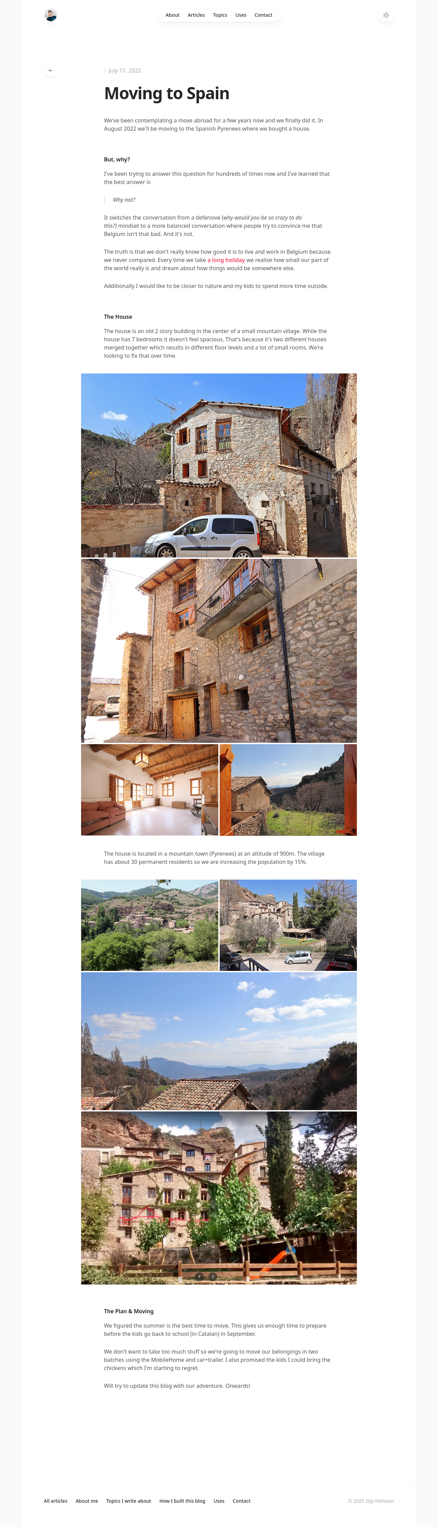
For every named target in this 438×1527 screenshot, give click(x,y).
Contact (263, 15)
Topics (220, 15)
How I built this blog (182, 1501)
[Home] (50, 15)
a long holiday (226, 260)
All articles (55, 1501)
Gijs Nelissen (380, 1501)
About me (87, 1501)
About (173, 15)
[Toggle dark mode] (386, 15)
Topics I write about (128, 1501)
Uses (240, 15)
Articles (196, 15)
